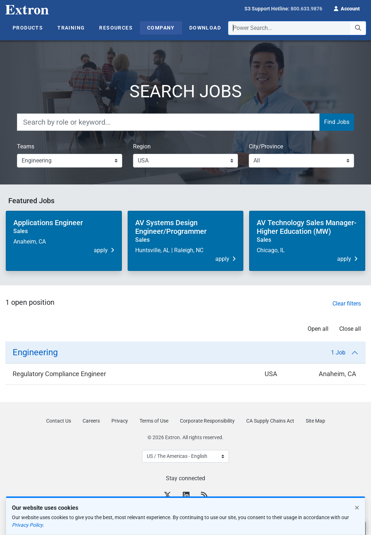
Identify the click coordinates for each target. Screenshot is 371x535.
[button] (347, 8)
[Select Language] (185, 456)
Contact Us (58, 421)
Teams (25, 146)
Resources (116, 28)
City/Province (266, 146)
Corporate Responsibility (207, 421)
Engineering (182, 352)
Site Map (315, 421)
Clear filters (346, 303)
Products (28, 28)
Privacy (119, 421)
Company (161, 28)
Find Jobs (336, 122)
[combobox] (297, 28)
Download (205, 28)
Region (142, 146)
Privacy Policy (27, 525)
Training (71, 28)
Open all (318, 328)
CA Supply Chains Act (270, 421)
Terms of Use (154, 421)
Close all (350, 328)
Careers (91, 421)
